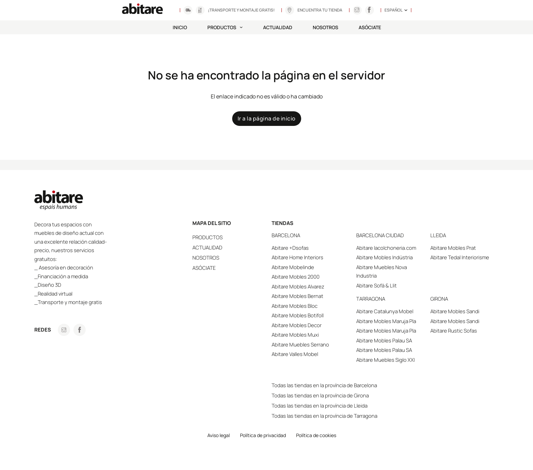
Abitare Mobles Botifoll (298, 315)
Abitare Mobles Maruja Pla (386, 321)
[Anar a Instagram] (357, 10)
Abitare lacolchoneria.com (386, 247)
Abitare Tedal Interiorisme (459, 257)
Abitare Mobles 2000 (296, 276)
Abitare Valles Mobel (295, 354)
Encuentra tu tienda (319, 10)
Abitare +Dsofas (290, 247)
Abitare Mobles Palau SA (384, 340)
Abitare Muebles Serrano (300, 344)
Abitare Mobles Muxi (295, 334)
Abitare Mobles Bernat (297, 296)
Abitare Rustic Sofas (453, 330)
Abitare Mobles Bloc (294, 305)
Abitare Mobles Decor (297, 325)
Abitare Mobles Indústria (384, 257)
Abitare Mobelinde (293, 267)
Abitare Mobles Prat (453, 247)
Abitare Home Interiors (297, 257)
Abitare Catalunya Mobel (384, 311)
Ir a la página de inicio (267, 118)
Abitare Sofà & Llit (376, 285)
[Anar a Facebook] (79, 330)
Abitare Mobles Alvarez (298, 286)
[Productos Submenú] (241, 27)
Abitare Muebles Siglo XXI (385, 359)
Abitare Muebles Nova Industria (381, 272)
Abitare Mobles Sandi (454, 311)
